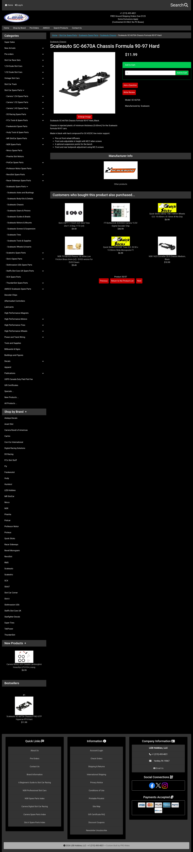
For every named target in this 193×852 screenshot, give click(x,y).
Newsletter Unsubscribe (96, 830)
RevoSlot (8, 556)
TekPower (8, 629)
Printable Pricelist (96, 798)
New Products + (15, 643)
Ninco (7, 502)
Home (9, 5)
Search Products (61, 28)
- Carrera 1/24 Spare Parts (24, 96)
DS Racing (8, 454)
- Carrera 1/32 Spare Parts (24, 102)
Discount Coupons (96, 822)
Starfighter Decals (12, 617)
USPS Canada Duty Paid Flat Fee (18, 379)
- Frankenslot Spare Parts (15, 126)
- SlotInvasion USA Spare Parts (18, 265)
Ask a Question (130, 85)
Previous (104, 281)
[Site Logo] (33, 16)
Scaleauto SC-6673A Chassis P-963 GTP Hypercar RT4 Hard (24, 709)
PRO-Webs (125, 845)
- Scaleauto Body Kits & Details (18, 198)
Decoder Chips (10, 295)
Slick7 (7, 586)
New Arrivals (24, 48)
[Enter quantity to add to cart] (150, 73)
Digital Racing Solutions (14, 448)
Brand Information (35, 774)
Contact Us (77, 28)
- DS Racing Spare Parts (24, 114)
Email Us (158, 768)
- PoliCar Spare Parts (24, 162)
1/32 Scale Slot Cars (24, 72)
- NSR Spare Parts (24, 144)
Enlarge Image (84, 117)
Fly (5, 466)
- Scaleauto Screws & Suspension (19, 229)
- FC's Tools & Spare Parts (24, 120)
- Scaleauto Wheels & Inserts (17, 247)
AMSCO (46, 28)
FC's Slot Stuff (10, 460)
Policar (7, 520)
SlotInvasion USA (11, 605)
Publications (24, 373)
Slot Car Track (24, 84)
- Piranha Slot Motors (14, 156)
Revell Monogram (12, 550)
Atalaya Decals (10, 418)
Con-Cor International (13, 442)
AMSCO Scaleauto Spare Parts (24, 289)
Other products (120, 184)
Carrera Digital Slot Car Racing (34, 806)
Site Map (96, 806)
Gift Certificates (11, 385)
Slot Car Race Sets (24, 60)
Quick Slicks (9, 538)
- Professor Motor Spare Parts (17, 168)
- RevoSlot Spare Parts (24, 174)
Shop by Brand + (15, 411)
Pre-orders (24, 54)
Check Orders (96, 758)
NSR (6, 508)
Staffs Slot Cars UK (12, 611)
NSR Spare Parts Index (34, 798)
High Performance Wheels (24, 331)
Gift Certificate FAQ (96, 814)
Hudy (6, 478)
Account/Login (96, 750)
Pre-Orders (34, 28)
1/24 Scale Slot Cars (24, 66)
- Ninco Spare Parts (13, 150)
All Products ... (10, 403)
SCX (6, 580)
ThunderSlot (9, 635)
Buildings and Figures (13, 355)
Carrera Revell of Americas (16, 430)
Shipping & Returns (96, 766)
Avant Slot (8, 424)
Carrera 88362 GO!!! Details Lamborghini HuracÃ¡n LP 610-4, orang (24, 659)
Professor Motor (11, 526)
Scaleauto (8, 568)
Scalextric (8, 574)
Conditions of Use (96, 790)
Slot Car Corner (11, 593)
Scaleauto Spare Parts (88, 35)
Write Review (129, 92)
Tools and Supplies (12, 343)
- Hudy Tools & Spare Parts (16, 132)
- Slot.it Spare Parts (24, 259)
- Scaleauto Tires (12, 235)
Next (139, 281)
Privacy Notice (96, 782)
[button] (179, 5)
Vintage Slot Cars (24, 78)
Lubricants (9, 307)
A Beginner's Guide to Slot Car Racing (34, 782)
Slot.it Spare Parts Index (34, 822)
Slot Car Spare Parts (68, 35)
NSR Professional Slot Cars (35, 790)
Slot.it (6, 599)
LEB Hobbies (10, 490)
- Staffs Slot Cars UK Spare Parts (24, 271)
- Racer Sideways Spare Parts (24, 180)
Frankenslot (9, 472)
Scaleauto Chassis (108, 35)
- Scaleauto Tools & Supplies (17, 241)
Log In (19, 5)
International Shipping (96, 774)
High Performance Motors (24, 319)
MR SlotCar (9, 496)
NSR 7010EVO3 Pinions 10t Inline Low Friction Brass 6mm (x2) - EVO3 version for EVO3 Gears (74, 259)
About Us (35, 750)
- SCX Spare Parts (12, 277)
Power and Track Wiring (24, 337)
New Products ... (11, 397)
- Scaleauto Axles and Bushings (19, 192)
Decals (24, 361)
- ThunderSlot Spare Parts (24, 283)
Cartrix (7, 436)
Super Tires (9, 623)
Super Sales (9, 42)
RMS (6, 562)
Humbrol (8, 484)
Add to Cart (182, 73)
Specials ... (9, 391)
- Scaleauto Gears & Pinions (17, 210)
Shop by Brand (19, 28)
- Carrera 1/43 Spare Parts (24, 108)
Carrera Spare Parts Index (35, 814)
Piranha (7, 514)
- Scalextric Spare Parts (24, 253)
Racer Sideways (11, 544)
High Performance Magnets (16, 313)
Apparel (7, 367)
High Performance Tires (24, 325)
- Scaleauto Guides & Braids (17, 217)
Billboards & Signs (12, 349)
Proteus (7, 532)
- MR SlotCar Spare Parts (24, 138)
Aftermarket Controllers (14, 301)
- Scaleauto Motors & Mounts (18, 223)
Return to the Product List (122, 281)
